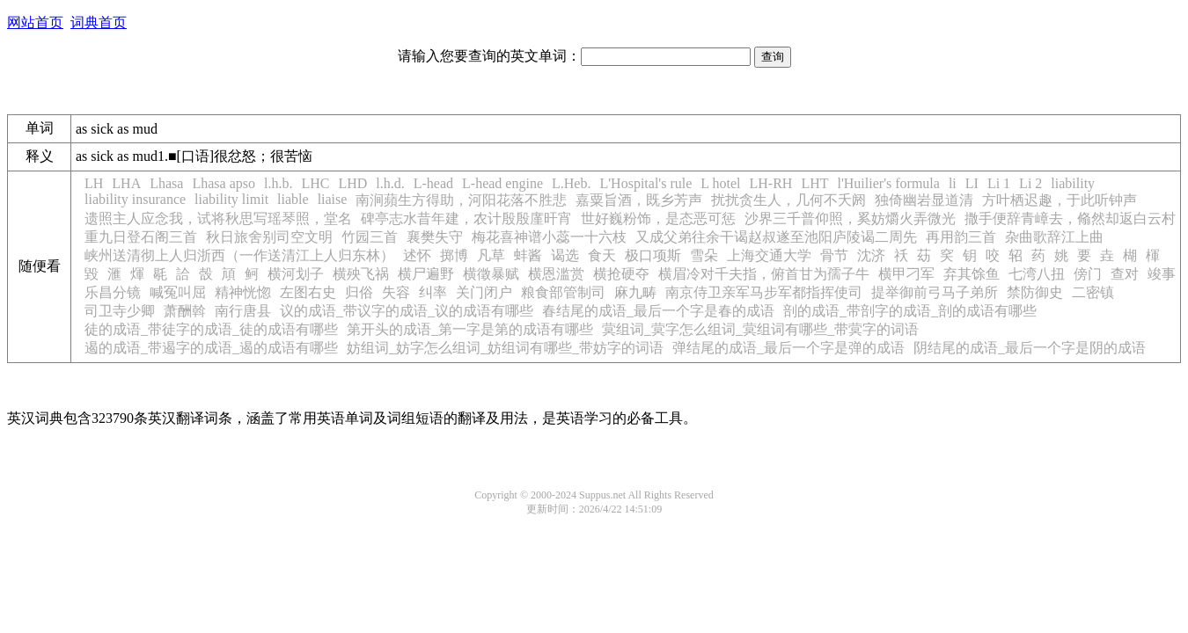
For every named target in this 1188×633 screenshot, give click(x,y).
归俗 (359, 292)
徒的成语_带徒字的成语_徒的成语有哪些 (211, 329)
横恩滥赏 (556, 273)
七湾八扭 (1036, 273)
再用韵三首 (961, 236)
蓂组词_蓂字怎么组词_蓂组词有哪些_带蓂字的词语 (760, 329)
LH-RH (770, 183)
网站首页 (35, 22)
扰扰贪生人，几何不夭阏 (788, 200)
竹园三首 (369, 236)
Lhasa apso (223, 183)
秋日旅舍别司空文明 (269, 236)
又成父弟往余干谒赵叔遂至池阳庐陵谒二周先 (776, 236)
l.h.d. (390, 183)
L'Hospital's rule (645, 183)
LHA (126, 183)
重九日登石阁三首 (140, 236)
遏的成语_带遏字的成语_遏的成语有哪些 (211, 347)
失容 (396, 292)
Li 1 (998, 183)
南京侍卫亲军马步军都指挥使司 (763, 292)
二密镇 (1093, 292)
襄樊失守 (435, 236)
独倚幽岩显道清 (924, 200)
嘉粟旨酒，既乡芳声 (639, 200)
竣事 (1162, 273)
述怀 (417, 255)
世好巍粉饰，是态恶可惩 (658, 218)
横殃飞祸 (361, 273)
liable (293, 199)
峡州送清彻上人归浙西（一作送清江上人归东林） (239, 255)
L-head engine (502, 183)
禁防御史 (1035, 292)
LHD (352, 183)
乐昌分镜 (112, 292)
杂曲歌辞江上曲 (1054, 236)
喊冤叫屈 (178, 292)
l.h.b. (278, 183)
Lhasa (166, 183)
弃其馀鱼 (971, 273)
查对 (1125, 273)
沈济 (871, 255)
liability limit (231, 199)
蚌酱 (528, 255)
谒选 (565, 255)
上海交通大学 (769, 255)
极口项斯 (653, 255)
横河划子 (296, 273)
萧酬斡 (185, 310)
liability (1073, 183)
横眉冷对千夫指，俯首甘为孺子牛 (763, 273)
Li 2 (1030, 183)
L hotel (720, 183)
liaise (333, 199)
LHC (315, 183)
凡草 (491, 255)
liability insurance (135, 199)
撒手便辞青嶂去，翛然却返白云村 (1070, 218)
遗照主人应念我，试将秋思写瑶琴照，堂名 (218, 218)
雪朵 (704, 255)
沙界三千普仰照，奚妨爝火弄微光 (850, 218)
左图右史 (308, 292)
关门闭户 (484, 292)
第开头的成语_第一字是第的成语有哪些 (470, 329)
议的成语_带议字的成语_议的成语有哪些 (406, 310)
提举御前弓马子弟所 (934, 292)
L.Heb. (571, 183)
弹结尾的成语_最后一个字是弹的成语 (788, 347)
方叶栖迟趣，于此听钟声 (1059, 200)
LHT (814, 183)
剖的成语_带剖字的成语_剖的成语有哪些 (910, 310)
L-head (433, 183)
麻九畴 (635, 292)
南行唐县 (243, 310)
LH (93, 183)
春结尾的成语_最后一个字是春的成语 (658, 310)
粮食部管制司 (563, 292)
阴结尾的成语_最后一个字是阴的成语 (1029, 347)
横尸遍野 (426, 273)
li (953, 183)
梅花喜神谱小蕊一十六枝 (549, 236)
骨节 (834, 255)
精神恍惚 (243, 292)
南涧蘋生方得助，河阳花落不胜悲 (461, 200)
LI (972, 183)
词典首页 (98, 22)
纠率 (433, 292)
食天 (602, 255)
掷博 (454, 255)
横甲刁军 (906, 273)
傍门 (1088, 273)
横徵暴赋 (491, 273)
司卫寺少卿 (119, 310)
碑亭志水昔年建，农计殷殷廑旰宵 (466, 218)
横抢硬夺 (621, 273)
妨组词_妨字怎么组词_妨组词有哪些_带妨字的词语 (505, 347)
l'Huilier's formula (888, 183)
